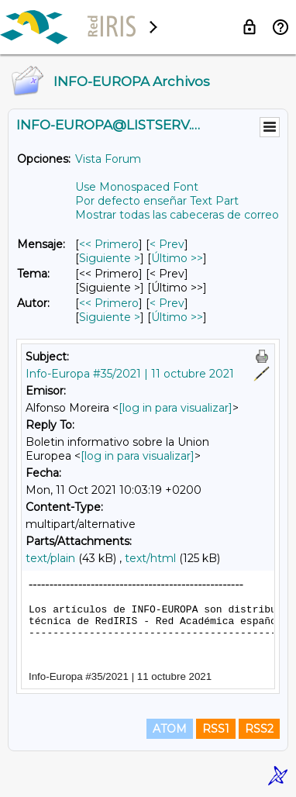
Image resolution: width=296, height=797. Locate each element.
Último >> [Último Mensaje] (177, 258)
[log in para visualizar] (175, 408)
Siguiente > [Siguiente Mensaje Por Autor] (109, 317)
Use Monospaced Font (136, 187)
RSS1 (215, 729)
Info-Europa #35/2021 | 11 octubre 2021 (130, 374)
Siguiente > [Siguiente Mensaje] (109, 258)
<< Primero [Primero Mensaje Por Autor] (109, 303)
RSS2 (259, 729)
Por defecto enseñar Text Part (157, 201)
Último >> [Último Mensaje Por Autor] (177, 317)
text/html (150, 558)
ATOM (170, 729)
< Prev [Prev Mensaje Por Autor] (167, 303)
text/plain (50, 558)
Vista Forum (108, 159)
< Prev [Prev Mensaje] (167, 244)
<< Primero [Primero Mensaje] (109, 244)
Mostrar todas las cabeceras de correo (177, 215)
